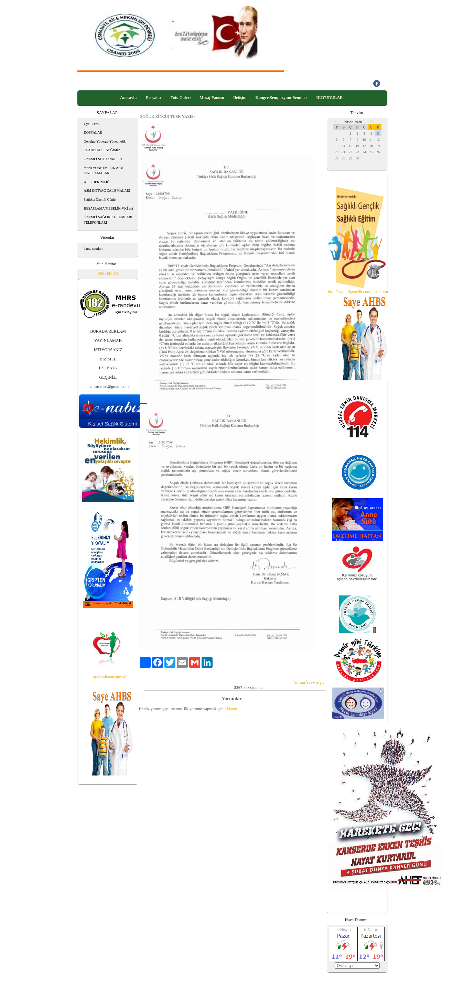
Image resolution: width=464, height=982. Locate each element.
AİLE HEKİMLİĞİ (97, 182)
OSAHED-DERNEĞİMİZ (102, 150)
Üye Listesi (92, 124)
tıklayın (231, 708)
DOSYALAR (93, 132)
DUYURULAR (329, 97)
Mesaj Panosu (211, 97)
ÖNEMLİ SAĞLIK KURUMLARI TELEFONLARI (108, 219)
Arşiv (320, 682)
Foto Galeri (180, 97)
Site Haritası (108, 273)
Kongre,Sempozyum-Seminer (281, 97)
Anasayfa (128, 97)
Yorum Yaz (303, 682)
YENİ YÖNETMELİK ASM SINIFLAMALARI (103, 170)
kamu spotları (93, 248)
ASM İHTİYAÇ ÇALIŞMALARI (107, 190)
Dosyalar (153, 97)
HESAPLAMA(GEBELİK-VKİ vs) (108, 208)
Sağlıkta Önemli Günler (100, 199)
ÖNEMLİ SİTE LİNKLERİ (103, 159)
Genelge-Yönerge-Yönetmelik (105, 141)
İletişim (240, 97)
